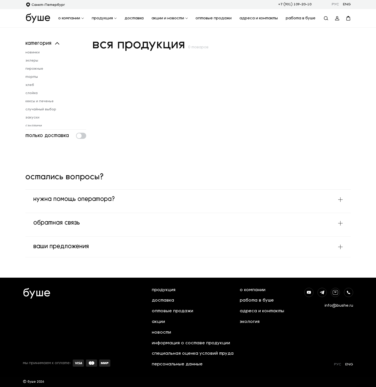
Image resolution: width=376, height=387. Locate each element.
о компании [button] (71, 18)
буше (38, 18)
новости (161, 332)
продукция (163, 289)
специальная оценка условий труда (193, 353)
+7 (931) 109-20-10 (294, 4)
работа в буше (300, 18)
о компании (252, 289)
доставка (134, 18)
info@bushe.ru (339, 305)
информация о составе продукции (191, 342)
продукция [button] (104, 18)
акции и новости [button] (170, 18)
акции (158, 321)
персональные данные (177, 364)
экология (250, 321)
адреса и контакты (258, 18)
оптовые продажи (213, 18)
